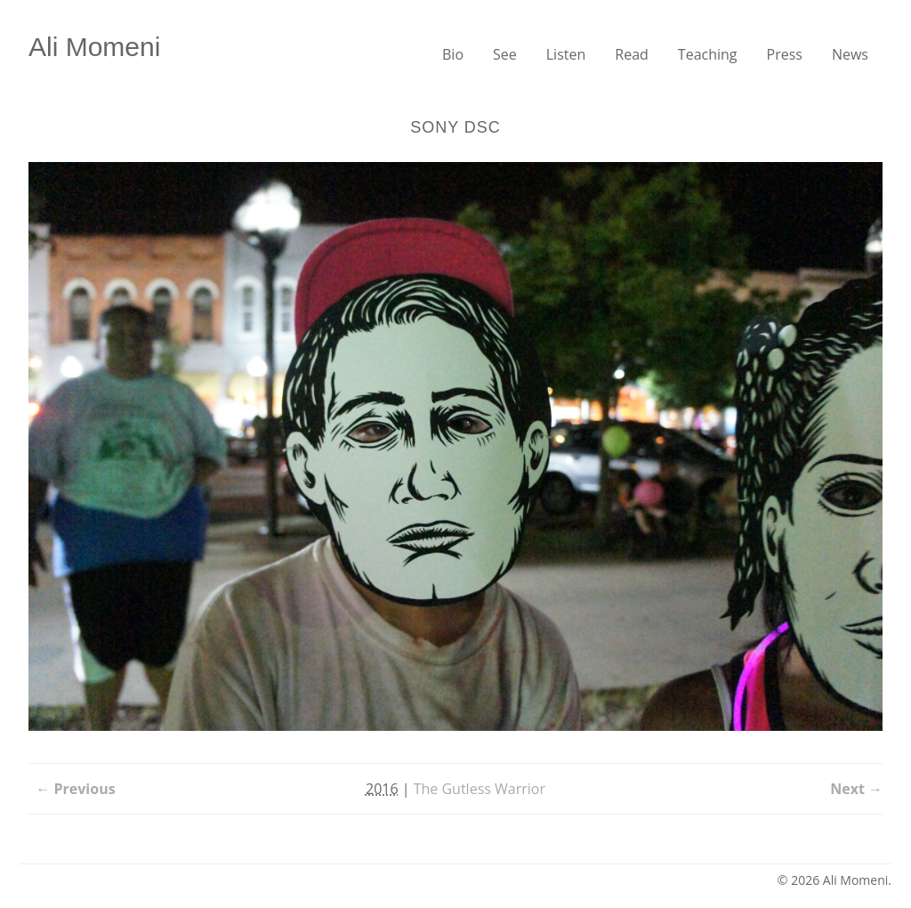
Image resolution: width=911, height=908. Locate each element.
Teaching (708, 54)
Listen (566, 54)
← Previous (75, 789)
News (850, 54)
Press (784, 54)
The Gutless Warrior (479, 789)
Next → (856, 789)
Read (632, 54)
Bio (453, 54)
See (505, 54)
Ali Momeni (94, 46)
